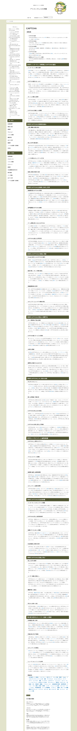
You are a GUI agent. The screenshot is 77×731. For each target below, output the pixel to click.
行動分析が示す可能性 (13, 112)
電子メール (32, 75)
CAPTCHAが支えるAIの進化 (14, 77)
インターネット (43, 677)
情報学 (60, 677)
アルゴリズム (31, 147)
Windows (31, 626)
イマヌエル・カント (47, 684)
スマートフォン (53, 638)
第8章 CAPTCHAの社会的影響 (14, 91)
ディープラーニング (62, 352)
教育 (59, 538)
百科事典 (28, 695)
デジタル (31, 246)
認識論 (41, 684)
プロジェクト (36, 246)
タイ (66, 147)
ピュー (40, 42)
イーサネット (53, 687)
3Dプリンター (63, 682)
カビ (67, 689)
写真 (36, 178)
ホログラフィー (51, 680)
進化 (36, 51)
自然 (43, 642)
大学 (45, 37)
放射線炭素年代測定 (56, 684)
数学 (53, 135)
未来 (50, 70)
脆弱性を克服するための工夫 (14, 72)
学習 (47, 387)
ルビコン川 (46, 689)
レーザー (47, 685)
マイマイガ (40, 689)
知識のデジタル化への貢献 (14, 98)
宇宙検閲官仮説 (38, 687)
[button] (69, 21)
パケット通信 (35, 685)
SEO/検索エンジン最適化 (33, 677)
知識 (55, 246)
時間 (42, 152)
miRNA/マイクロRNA (42, 682)
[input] (38, 21)
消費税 (58, 687)
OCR (44, 324)
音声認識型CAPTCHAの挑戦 (14, 49)
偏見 (39, 475)
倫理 (30, 57)
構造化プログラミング (33, 689)
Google (30, 53)
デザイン (59, 447)
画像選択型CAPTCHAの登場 (14, 48)
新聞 (41, 263)
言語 (59, 215)
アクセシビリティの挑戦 (14, 87)
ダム (65, 161)
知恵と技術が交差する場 (14, 44)
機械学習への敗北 (13, 105)
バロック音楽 (55, 677)
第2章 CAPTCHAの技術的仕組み (14, 37)
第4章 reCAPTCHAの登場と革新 (14, 55)
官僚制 (43, 685)
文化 (31, 476)
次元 (33, 684)
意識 (51, 640)
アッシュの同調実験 (46, 687)
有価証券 (37, 684)
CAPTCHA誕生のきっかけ (14, 33)
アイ (52, 84)
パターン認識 (39, 196)
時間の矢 (57, 682)
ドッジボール (44, 680)
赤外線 (40, 685)
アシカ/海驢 (66, 687)
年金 (61, 687)
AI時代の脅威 (12, 70)
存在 (40, 118)
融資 (40, 680)
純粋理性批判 (63, 684)
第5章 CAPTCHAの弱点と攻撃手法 (15, 65)
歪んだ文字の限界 (13, 102)
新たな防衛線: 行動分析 (14, 76)
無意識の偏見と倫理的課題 (14, 88)
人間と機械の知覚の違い (14, 38)
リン (61, 135)
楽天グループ (49, 677)
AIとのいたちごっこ (13, 74)
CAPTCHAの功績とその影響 (14, 35)
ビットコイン (58, 680)
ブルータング (62, 685)
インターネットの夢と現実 (14, 31)
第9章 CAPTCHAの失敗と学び (14, 101)
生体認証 (58, 427)
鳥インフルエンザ (52, 689)
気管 (58, 689)
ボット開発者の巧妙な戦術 (14, 66)
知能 (55, 116)
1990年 (29, 70)
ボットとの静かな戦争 (13, 34)
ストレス (54, 444)
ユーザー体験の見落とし (14, 104)
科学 (36, 77)
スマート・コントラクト (33, 680)
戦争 (63, 99)
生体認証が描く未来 (13, 111)
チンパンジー (62, 689)
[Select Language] (48, 17)
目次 (13, 26)
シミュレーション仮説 (54, 685)
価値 (58, 248)
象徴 (48, 138)
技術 (36, 39)
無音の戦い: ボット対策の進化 (15, 59)
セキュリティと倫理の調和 (14, 90)
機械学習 (37, 138)
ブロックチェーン (51, 682)
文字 (35, 48)
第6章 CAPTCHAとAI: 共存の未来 (14, 73)
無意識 (54, 401)
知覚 (42, 181)
